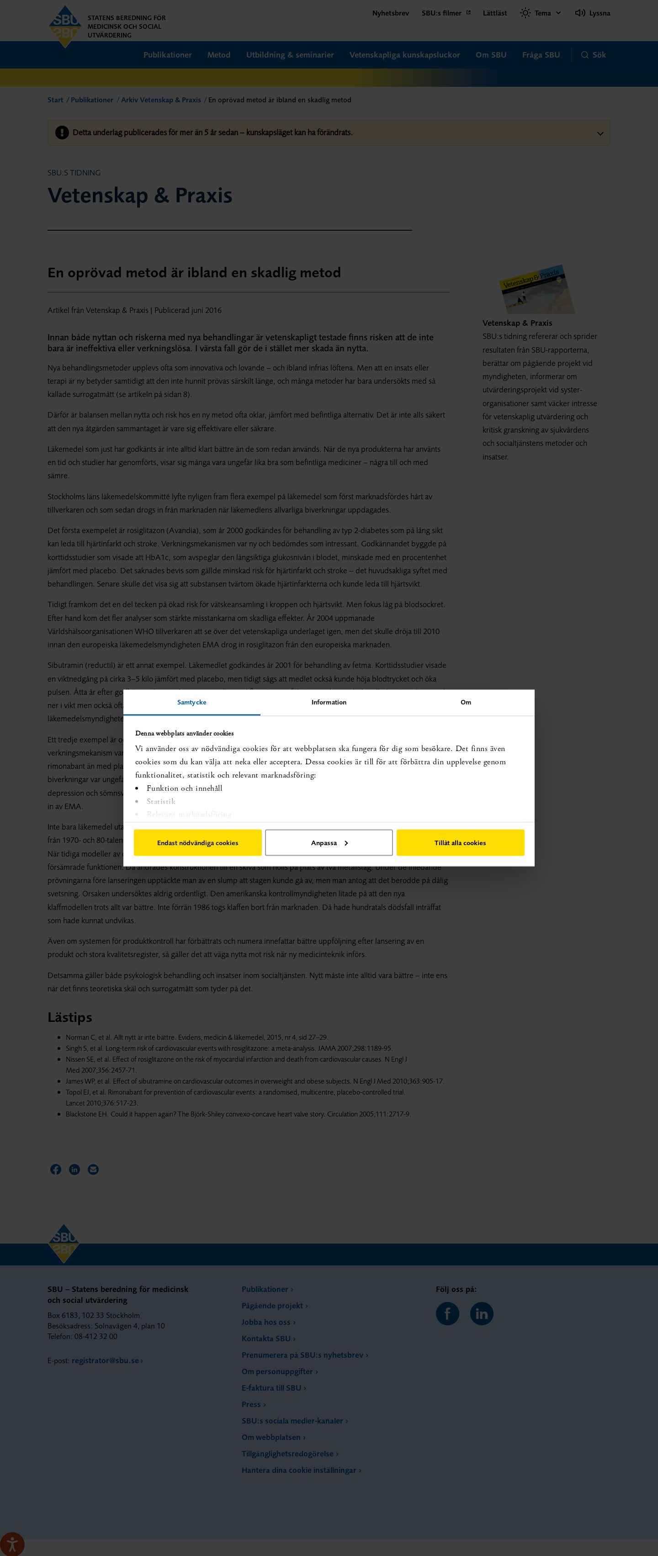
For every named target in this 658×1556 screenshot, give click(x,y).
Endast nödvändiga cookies (198, 842)
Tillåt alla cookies (460, 842)
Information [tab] (329, 702)
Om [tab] (466, 702)
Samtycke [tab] (192, 702)
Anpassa (329, 842)
